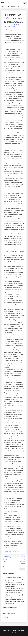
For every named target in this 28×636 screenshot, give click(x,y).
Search (5, 567)
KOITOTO (5, 2)
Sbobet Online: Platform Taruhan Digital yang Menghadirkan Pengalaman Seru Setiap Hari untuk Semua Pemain (14, 590)
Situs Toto (5, 617)
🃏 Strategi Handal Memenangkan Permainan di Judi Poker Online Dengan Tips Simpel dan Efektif (14, 579)
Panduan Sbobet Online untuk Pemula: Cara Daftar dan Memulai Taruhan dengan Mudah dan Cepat (15, 601)
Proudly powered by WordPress (11, 630)
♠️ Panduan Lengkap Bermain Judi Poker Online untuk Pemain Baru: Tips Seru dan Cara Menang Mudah (14, 584)
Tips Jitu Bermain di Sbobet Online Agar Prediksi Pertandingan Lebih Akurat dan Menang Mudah (14, 595)
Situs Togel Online (14, 551)
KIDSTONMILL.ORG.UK (10, 26)
